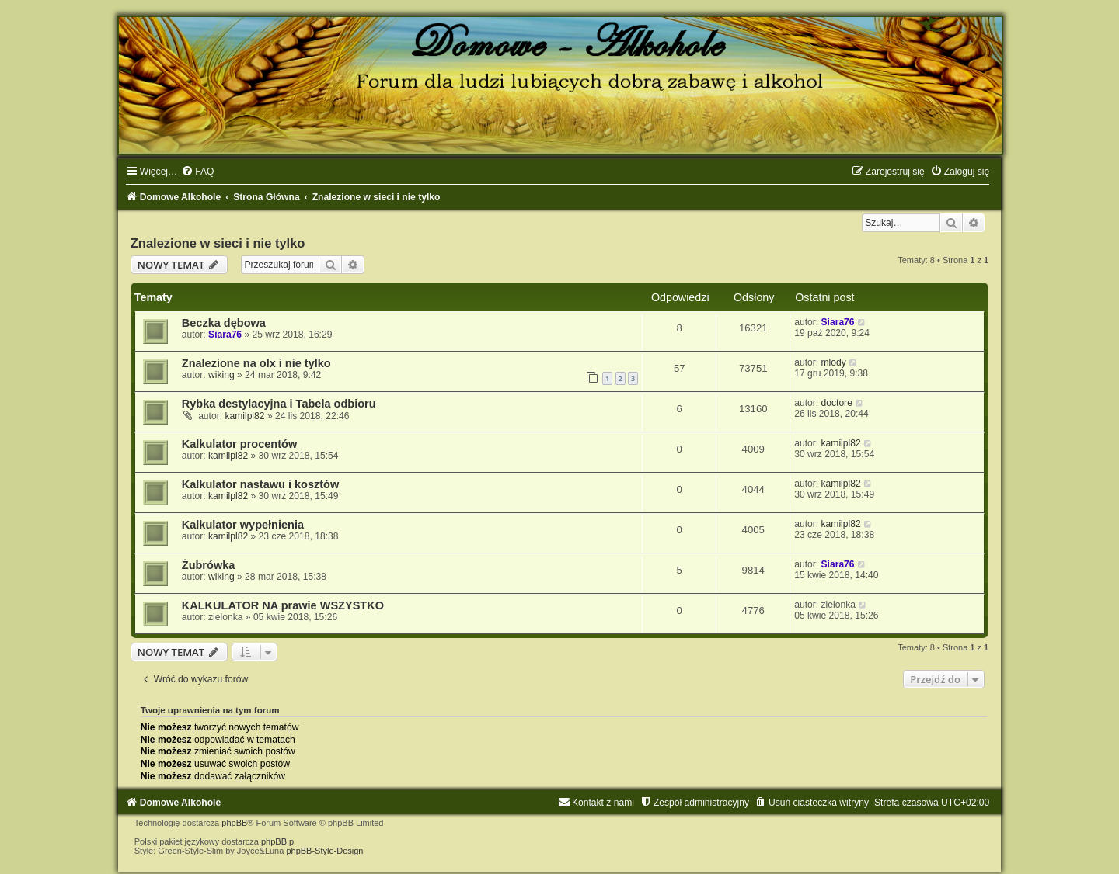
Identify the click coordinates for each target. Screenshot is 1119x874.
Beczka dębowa (224, 323)
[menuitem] (197, 171)
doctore (836, 402)
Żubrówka (208, 565)
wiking (221, 374)
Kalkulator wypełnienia (243, 525)
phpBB (234, 822)
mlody (833, 362)
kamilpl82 (244, 416)
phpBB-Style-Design (324, 850)
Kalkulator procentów (239, 444)
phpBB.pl (278, 841)
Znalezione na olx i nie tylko (256, 363)
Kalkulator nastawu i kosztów (260, 484)
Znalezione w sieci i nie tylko (218, 243)
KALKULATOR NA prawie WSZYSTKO (283, 605)
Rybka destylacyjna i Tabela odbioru (279, 403)
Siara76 (225, 334)
